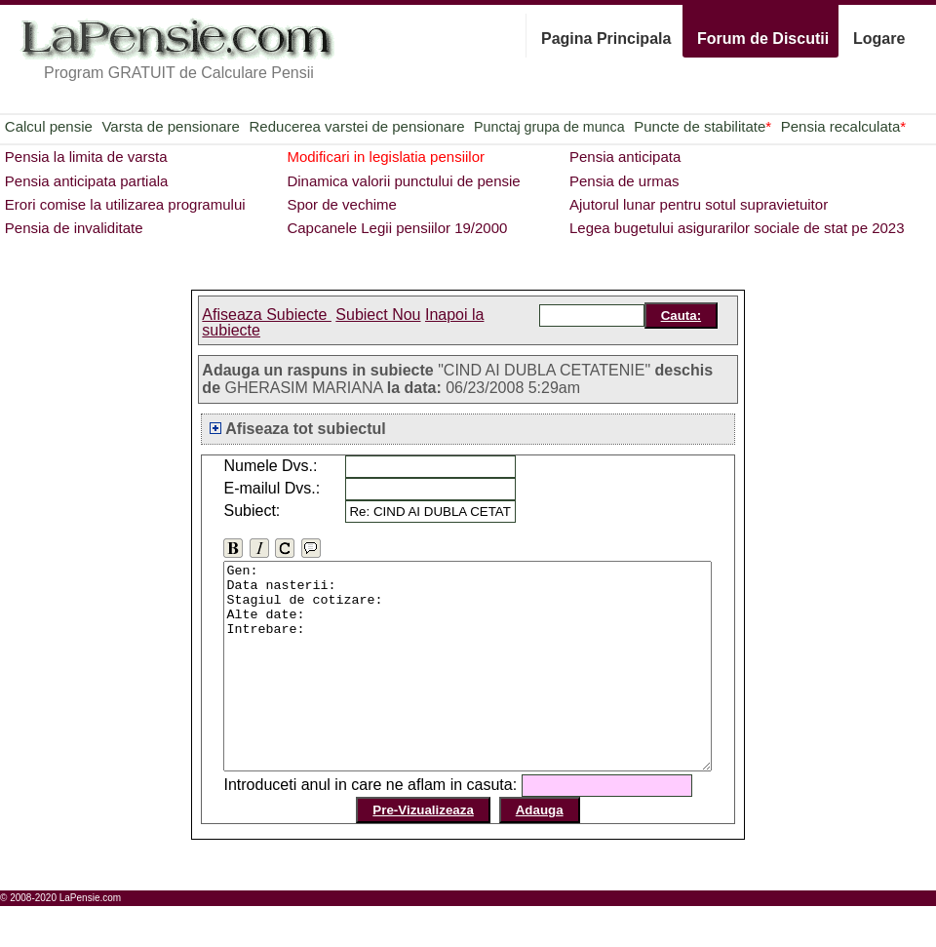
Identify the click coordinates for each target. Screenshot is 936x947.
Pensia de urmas (624, 181)
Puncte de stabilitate (702, 126)
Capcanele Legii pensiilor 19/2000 (397, 227)
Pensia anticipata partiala (87, 181)
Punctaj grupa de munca (549, 127)
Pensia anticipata (625, 156)
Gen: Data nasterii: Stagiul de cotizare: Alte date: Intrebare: (475, 686)
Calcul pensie (49, 126)
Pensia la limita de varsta (86, 156)
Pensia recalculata (843, 126)
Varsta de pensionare (170, 126)
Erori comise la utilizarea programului (125, 204)
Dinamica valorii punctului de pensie (403, 181)
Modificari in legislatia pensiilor (386, 156)
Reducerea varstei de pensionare (357, 126)
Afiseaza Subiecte (267, 314)
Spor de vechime (342, 204)
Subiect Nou (377, 314)
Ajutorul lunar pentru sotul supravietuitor (698, 204)
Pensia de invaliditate (74, 227)
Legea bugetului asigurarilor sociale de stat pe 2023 (737, 227)
